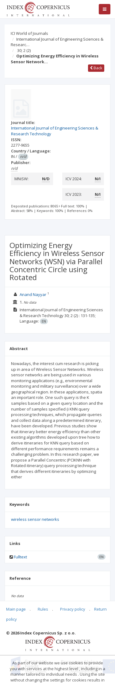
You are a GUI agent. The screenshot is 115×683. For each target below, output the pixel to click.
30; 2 (24, 50)
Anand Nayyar (33, 294)
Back (96, 68)
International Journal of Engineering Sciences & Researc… (57, 42)
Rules (43, 609)
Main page (16, 609)
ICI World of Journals (29, 33)
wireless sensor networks (35, 519)
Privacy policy (72, 609)
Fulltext (20, 557)
